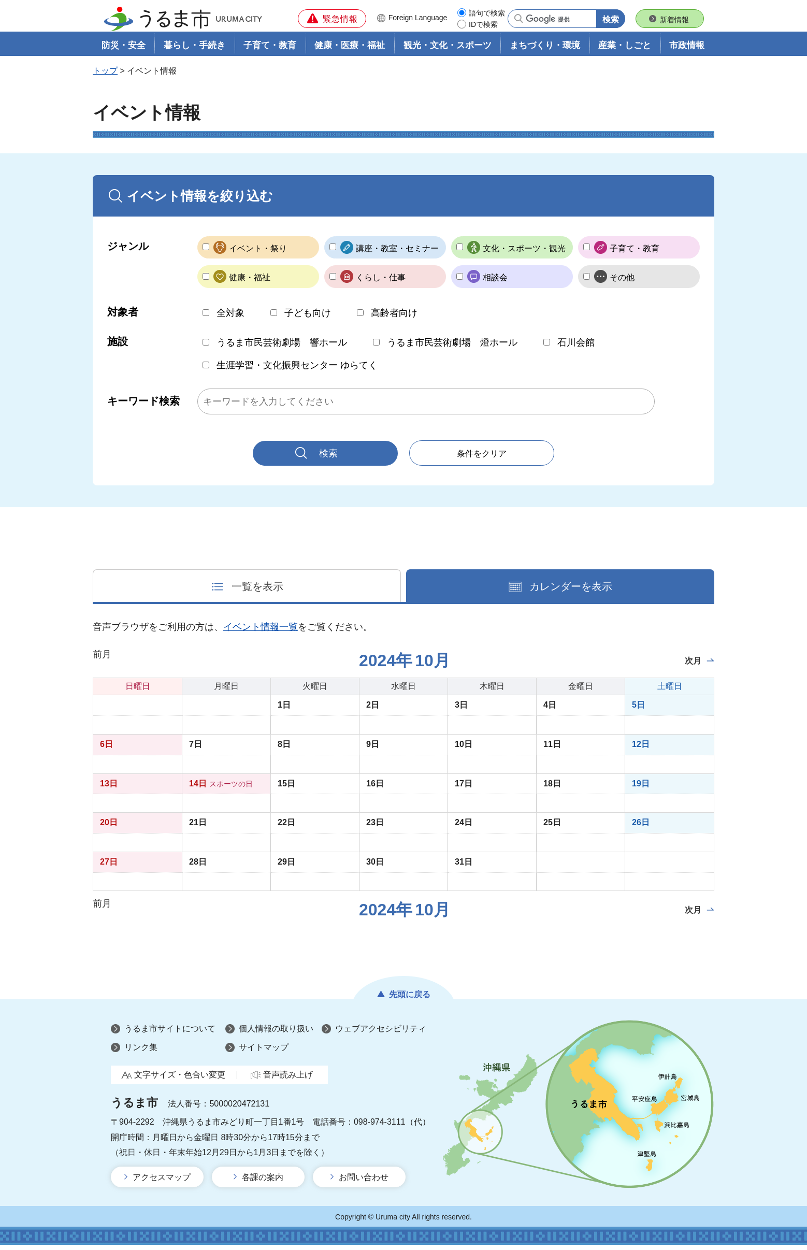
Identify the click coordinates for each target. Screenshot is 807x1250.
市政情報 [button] (686, 50)
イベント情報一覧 (260, 632)
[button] (332, 18)
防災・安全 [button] (124, 50)
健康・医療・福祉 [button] (349, 50)
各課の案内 (262, 1182)
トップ (105, 75)
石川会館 (576, 347)
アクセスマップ (162, 1182)
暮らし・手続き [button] (194, 50)
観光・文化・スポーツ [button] (448, 50)
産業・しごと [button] (624, 50)
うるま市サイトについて (169, 1034)
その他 (622, 282)
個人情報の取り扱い (276, 1034)
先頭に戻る (409, 999)
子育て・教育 (634, 253)
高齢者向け (394, 317)
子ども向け (307, 317)
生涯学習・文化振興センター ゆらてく (297, 370)
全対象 (230, 317)
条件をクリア (481, 459)
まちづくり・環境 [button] (545, 50)
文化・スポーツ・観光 (524, 253)
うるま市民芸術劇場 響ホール (282, 347)
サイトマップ (264, 1052)
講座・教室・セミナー (397, 253)
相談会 (495, 282)
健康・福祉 (249, 282)
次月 (693, 666)
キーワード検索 (143, 406)
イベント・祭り (258, 253)
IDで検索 (483, 24)
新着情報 (674, 20)
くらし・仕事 (381, 282)
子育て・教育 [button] (269, 50)
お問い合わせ (363, 1182)
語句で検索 (487, 13)
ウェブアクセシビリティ (380, 1034)
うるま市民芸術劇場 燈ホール (452, 347)
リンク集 (140, 1052)
